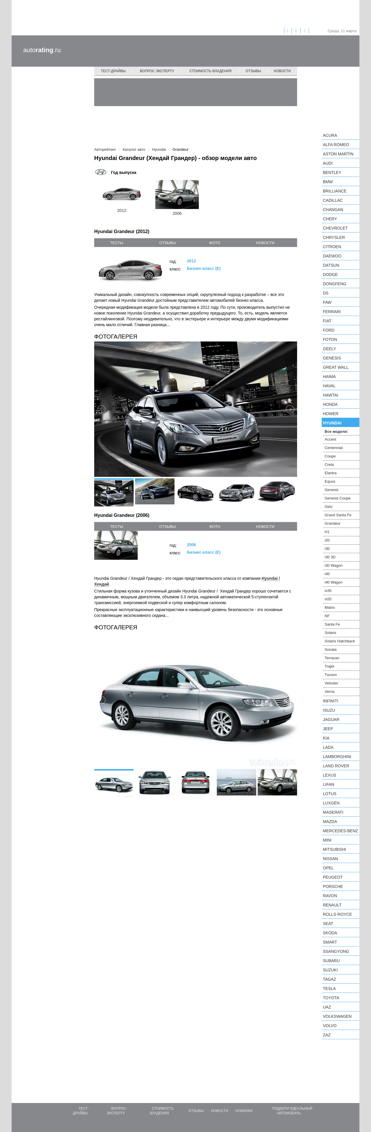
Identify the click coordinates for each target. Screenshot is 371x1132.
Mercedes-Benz (340, 830)
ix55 (328, 599)
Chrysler (334, 237)
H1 (327, 532)
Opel (328, 868)
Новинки (243, 1111)
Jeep (328, 728)
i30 (327, 548)
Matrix (330, 607)
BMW (328, 181)
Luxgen (331, 803)
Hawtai (330, 395)
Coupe (330, 456)
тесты (116, 243)
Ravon (330, 895)
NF (327, 616)
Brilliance (335, 191)
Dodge (330, 274)
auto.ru (42, 50)
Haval (329, 386)
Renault (332, 905)
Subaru (331, 960)
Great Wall (335, 367)
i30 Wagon (334, 565)
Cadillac (333, 200)
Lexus (329, 775)
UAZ (327, 1007)
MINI (327, 840)
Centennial (334, 448)
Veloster (331, 683)
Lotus (330, 793)
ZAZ (326, 1035)
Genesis (332, 358)
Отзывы (253, 71)
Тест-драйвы (113, 71)
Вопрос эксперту (157, 71)
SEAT (328, 923)
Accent (330, 439)
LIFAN (328, 784)
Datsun (331, 265)
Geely (329, 348)
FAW (327, 302)
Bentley (332, 172)
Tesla (329, 988)
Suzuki (330, 970)
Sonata (331, 649)
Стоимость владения (210, 71)
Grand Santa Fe (338, 515)
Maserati (333, 812)
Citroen (332, 246)
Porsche (333, 886)
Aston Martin (338, 154)
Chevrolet (335, 228)
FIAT (327, 321)
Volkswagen (337, 1016)
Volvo (330, 1025)
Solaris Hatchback (340, 641)
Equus (330, 481)
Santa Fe (332, 624)
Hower (331, 413)
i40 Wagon (334, 582)
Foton (330, 339)
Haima (329, 376)
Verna (329, 691)
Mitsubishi (334, 849)
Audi (327, 163)
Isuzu (329, 710)
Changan (333, 209)
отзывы (167, 243)
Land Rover (336, 766)
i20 (327, 540)
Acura (330, 135)
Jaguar (331, 719)
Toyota (331, 997)
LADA (328, 747)
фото (214, 243)
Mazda (330, 821)
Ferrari (332, 311)
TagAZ (329, 979)
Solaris (330, 632)
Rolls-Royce (337, 914)
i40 (327, 574)
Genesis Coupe (338, 498)
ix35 (328, 590)
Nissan (330, 858)
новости (265, 243)
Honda (330, 404)
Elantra (331, 473)
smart (330, 942)
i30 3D (330, 557)
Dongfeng (334, 283)
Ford (328, 330)
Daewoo (332, 256)
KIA (326, 738)
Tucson (331, 675)
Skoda (330, 933)
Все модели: (336, 431)
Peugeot (333, 877)
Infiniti (330, 701)
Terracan (332, 658)
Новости (282, 71)
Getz (328, 506)
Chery (330, 219)
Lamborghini (337, 756)
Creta (329, 464)
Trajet (329, 666)
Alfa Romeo (336, 144)
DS (325, 293)
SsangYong (336, 951)
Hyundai (332, 423)
